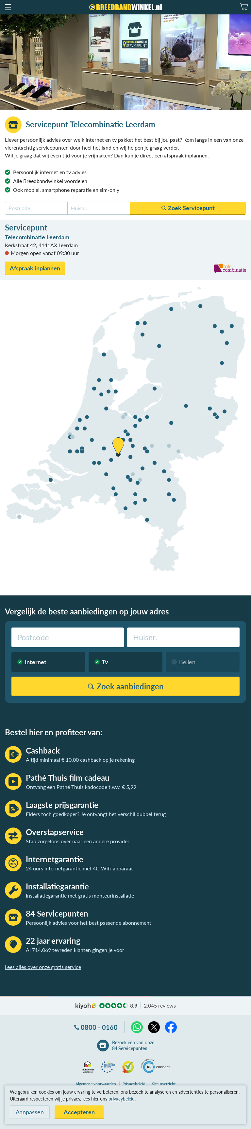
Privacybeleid (134, 1083)
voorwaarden (95, 1083)
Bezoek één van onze (133, 1045)
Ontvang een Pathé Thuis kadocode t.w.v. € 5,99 (81, 787)
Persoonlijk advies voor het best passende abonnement (88, 923)
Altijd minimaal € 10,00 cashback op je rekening (80, 759)
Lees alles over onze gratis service (43, 967)
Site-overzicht (164, 1083)
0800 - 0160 (99, 1027)
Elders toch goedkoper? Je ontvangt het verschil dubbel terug (96, 814)
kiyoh (85, 1006)
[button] (7, 7)
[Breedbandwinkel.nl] (125, 7)
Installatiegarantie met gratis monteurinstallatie (80, 895)
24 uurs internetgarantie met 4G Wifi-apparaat (79, 868)
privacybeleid (122, 1099)
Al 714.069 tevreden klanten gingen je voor (75, 950)
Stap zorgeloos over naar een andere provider (77, 841)
